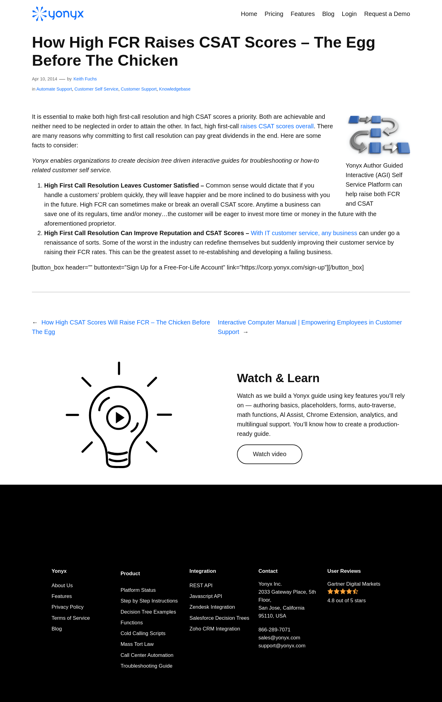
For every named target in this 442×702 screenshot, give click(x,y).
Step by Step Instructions (149, 601)
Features (62, 596)
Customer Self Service (96, 89)
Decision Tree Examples (148, 612)
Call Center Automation (147, 655)
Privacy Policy (67, 607)
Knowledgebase (174, 89)
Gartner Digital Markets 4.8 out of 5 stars (354, 592)
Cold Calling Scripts (143, 633)
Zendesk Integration (212, 607)
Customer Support (139, 89)
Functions (132, 623)
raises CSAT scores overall (277, 126)
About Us (62, 585)
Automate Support (54, 89)
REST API (200, 585)
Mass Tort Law (137, 644)
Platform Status (138, 590)
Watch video (269, 454)
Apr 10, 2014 (44, 78)
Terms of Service (71, 618)
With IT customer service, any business (304, 233)
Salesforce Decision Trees (219, 618)
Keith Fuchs (85, 78)
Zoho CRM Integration (214, 629)
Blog (57, 629)
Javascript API (205, 596)
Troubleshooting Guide (147, 666)
